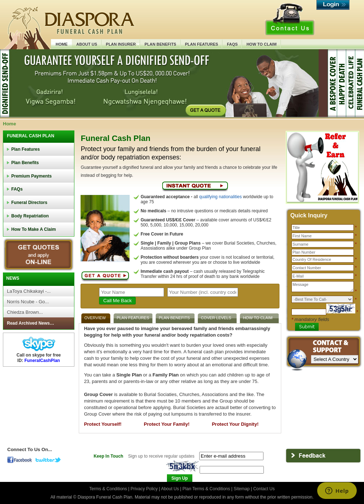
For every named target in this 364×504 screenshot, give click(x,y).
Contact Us (264, 488)
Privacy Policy (145, 488)
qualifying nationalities (220, 196)
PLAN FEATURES (132, 318)
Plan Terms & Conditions (206, 488)
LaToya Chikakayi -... (29, 291)
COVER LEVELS (216, 318)
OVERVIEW (95, 318)
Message (322, 286)
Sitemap (242, 488)
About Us (170, 488)
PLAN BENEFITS (174, 318)
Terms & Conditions (108, 488)
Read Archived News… (30, 323)
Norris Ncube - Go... (28, 301)
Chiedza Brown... (25, 312)
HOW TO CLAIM (258, 318)
